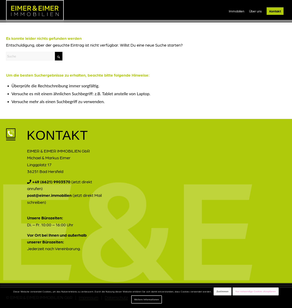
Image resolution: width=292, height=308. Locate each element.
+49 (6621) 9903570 (51, 181)
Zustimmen (222, 291)
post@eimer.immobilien (49, 195)
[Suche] (34, 56)
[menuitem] (236, 11)
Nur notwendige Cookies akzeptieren (255, 291)
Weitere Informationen (146, 299)
